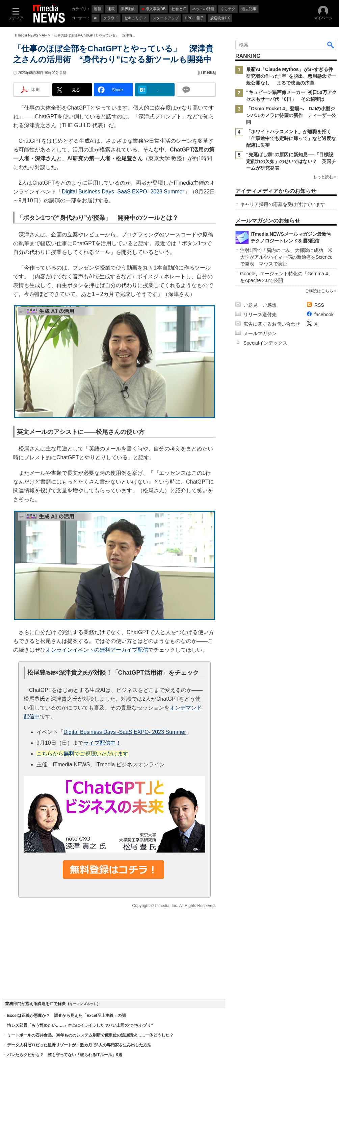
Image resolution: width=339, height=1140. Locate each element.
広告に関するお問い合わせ (271, 324)
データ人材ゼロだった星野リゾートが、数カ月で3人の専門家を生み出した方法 (79, 1045)
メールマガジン (260, 333)
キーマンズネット (83, 1004)
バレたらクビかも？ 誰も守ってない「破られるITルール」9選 (64, 1054)
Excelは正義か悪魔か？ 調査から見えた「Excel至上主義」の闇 (66, 1015)
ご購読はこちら (319, 290)
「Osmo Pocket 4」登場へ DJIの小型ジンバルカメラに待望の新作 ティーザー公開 (291, 115)
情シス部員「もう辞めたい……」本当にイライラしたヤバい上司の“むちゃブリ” (80, 1025)
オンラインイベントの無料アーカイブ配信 (97, 650)
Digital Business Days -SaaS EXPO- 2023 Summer (123, 191)
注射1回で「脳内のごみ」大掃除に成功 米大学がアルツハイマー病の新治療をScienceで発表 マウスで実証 (286, 257)
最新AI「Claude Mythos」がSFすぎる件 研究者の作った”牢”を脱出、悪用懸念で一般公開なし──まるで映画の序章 (292, 76)
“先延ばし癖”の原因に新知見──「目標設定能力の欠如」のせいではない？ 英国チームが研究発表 (291, 161)
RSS (319, 305)
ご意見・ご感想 (260, 305)
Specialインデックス (265, 343)
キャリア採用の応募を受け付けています (282, 204)
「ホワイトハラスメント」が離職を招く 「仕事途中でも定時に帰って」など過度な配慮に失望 (291, 138)
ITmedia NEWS (26, 35)
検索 (331, 44)
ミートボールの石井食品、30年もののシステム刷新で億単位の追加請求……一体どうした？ (90, 1035)
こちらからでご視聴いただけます (82, 754)
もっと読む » (325, 177)
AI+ (44, 35)
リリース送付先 (260, 314)
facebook (324, 314)
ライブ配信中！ (102, 743)
